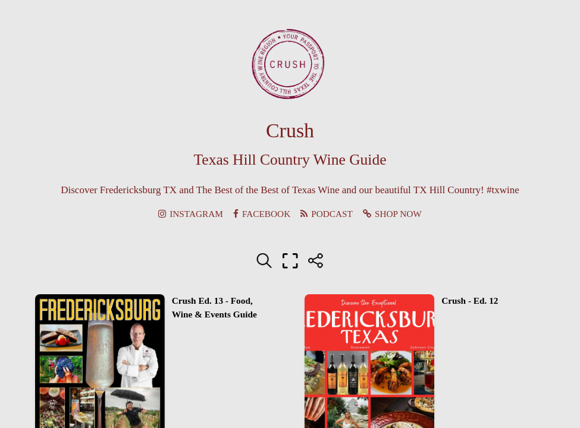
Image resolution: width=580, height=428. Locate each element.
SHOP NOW (392, 214)
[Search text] (264, 260)
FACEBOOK (261, 214)
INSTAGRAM (190, 214)
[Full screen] (290, 260)
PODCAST (326, 214)
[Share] (315, 260)
